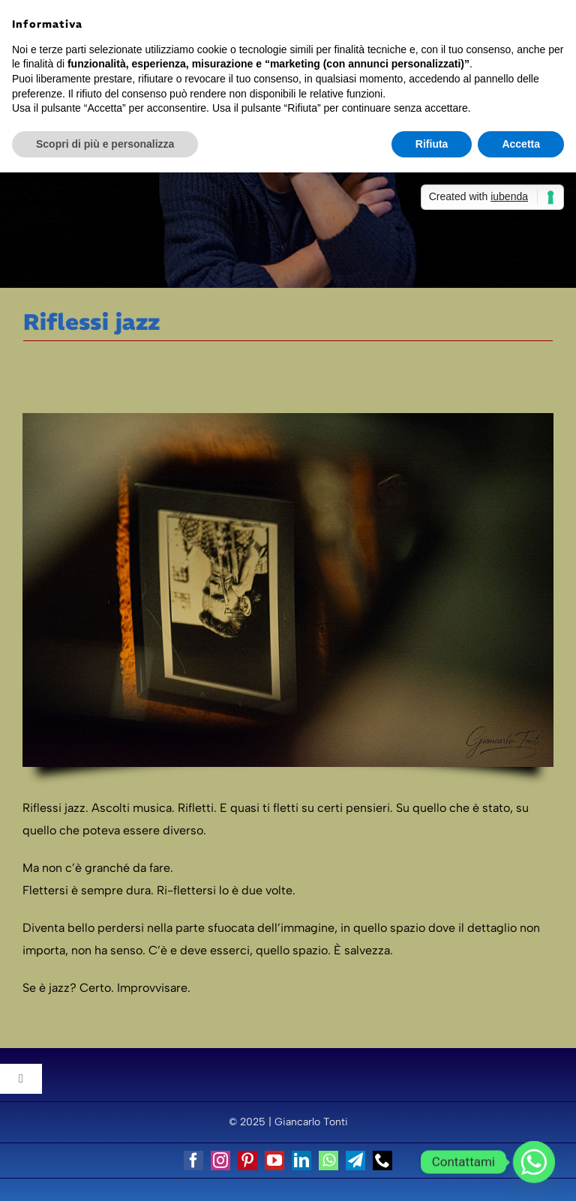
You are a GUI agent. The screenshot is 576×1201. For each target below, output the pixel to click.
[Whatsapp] (534, 1162)
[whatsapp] (328, 1160)
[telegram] (355, 1160)
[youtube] (274, 1160)
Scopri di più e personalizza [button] (105, 144)
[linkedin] (301, 1160)
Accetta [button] (521, 144)
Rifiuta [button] (432, 144)
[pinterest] (247, 1160)
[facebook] (193, 1160)
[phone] (382, 1160)
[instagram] (220, 1160)
